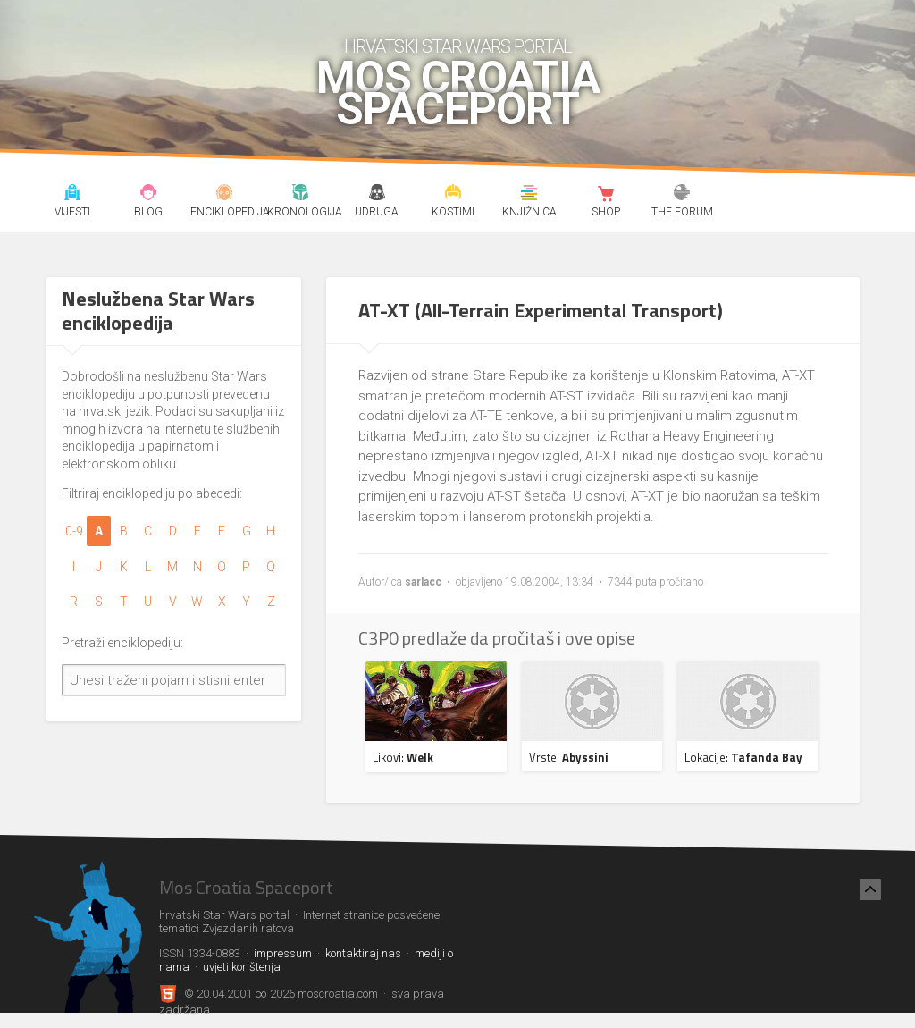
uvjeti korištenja (242, 966)
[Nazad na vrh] (870, 889)
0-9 (74, 531)
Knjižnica (530, 195)
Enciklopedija (224, 195)
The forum (682, 195)
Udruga (377, 195)
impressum (283, 953)
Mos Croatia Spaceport (458, 94)
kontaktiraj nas (363, 953)
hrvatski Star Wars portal (458, 46)
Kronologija (301, 195)
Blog (148, 195)
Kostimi (453, 195)
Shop (606, 195)
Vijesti (72, 195)
